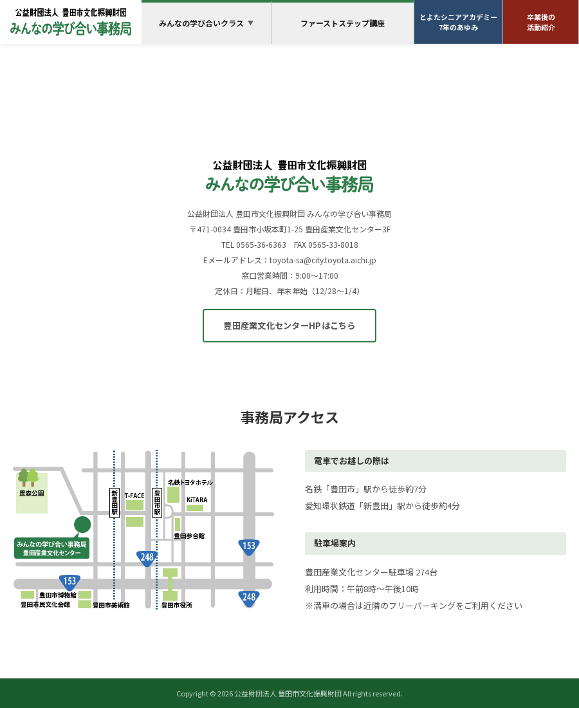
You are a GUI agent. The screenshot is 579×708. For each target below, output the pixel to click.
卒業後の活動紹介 (541, 22)
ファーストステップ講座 (342, 22)
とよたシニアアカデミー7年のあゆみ (458, 22)
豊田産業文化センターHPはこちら (289, 325)
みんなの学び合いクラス (206, 22)
